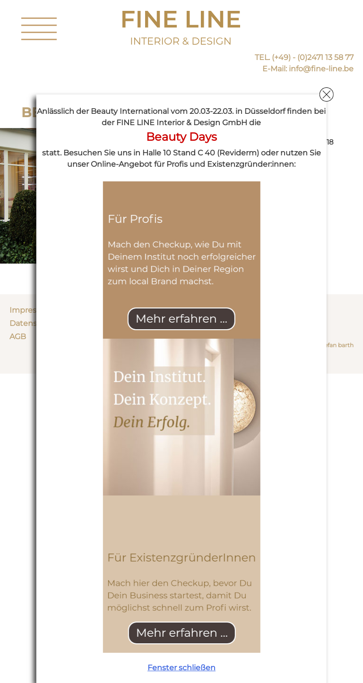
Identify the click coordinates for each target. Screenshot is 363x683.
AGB (17, 336)
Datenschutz (34, 323)
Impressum (31, 310)
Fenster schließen (181, 667)
